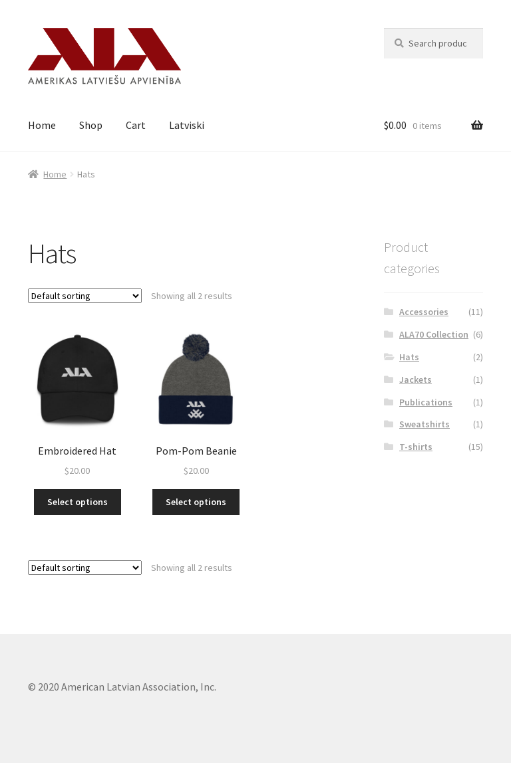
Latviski (186, 125)
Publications (425, 402)
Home (42, 125)
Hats (409, 357)
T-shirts (415, 447)
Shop (90, 125)
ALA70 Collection (433, 334)
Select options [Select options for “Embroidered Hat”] (77, 502)
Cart (136, 125)
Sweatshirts (424, 424)
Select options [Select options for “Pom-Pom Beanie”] (196, 502)
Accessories (423, 312)
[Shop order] (85, 295)
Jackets (415, 379)
